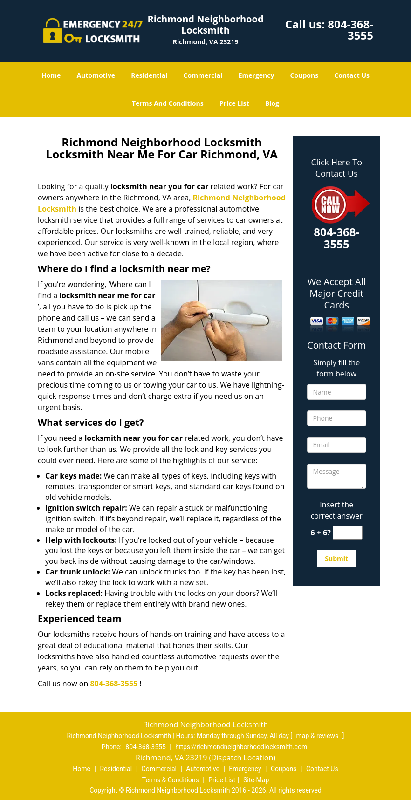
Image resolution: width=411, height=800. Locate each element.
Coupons (304, 75)
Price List (234, 103)
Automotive (96, 75)
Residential (149, 75)
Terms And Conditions (168, 103)
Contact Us (352, 75)
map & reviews (318, 735)
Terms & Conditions (170, 780)
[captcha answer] (348, 533)
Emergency (256, 75)
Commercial (203, 75)
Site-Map (256, 780)
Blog (272, 103)
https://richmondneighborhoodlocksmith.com (241, 747)
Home (51, 75)
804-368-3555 (350, 29)
